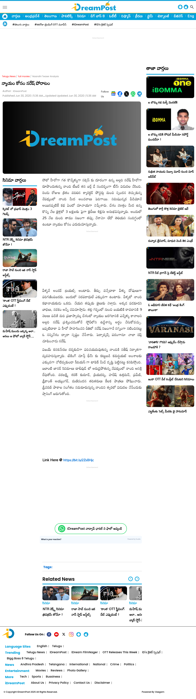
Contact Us (82, 683)
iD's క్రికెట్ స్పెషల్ (151, 652)
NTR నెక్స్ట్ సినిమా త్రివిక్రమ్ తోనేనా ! (18, 242)
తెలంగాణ (50, 16)
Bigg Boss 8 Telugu (20, 658)
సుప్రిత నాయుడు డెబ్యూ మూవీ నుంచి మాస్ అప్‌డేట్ (171, 174)
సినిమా (81, 16)
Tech (23, 677)
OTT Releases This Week (120, 652)
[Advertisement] (98, 48)
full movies (24, 76)
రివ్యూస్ (125, 16)
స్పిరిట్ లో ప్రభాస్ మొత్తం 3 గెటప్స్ (17, 211)
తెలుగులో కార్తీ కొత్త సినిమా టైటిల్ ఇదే (168, 209)
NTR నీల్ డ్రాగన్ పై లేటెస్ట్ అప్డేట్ (165, 273)
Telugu (57, 646)
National (99, 664)
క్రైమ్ (150, 16)
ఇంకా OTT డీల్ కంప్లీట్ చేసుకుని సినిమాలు (171, 379)
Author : (15, 91)
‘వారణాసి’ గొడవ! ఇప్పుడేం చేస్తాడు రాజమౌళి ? (166, 344)
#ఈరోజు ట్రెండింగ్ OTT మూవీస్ (50, 24)
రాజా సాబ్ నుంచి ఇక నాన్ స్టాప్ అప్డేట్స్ (19, 272)
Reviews (56, 670)
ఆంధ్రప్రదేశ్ (32, 16)
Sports (36, 677)
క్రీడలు (139, 16)
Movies (41, 670)
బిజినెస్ (178, 16)
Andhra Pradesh (32, 664)
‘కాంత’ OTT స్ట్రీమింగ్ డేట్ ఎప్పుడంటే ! (17, 303)
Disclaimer (102, 683)
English (42, 646)
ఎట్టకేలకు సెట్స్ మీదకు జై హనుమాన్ (167, 411)
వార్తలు (16, 16)
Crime (114, 664)
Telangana (56, 664)
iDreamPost (58, 652)
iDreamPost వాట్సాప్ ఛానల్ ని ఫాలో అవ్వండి (94, 528)
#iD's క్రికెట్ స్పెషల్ (103, 24)
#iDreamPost (80, 24)
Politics (129, 664)
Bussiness (53, 677)
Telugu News (9, 76)
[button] (137, 579)
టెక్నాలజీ (163, 16)
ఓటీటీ (113, 16)
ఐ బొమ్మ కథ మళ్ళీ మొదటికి (162, 102)
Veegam (159, 691)
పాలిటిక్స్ (67, 16)
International (78, 664)
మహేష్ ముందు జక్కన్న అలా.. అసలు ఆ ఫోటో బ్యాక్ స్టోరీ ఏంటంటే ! (19, 334)
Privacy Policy (59, 683)
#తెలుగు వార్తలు (20, 24)
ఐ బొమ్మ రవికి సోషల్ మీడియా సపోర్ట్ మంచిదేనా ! (168, 136)
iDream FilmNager (84, 652)
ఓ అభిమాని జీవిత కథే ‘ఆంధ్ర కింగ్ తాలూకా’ (166, 307)
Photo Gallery (77, 670)
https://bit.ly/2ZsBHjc (78, 460)
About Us (37, 683)
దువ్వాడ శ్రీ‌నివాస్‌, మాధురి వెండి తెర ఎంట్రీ (170, 241)
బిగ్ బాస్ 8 (97, 16)
